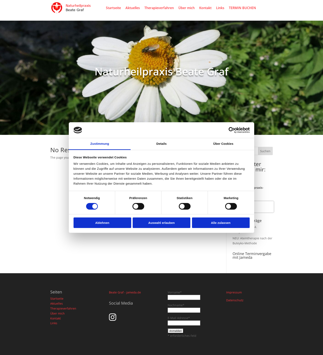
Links (220, 8)
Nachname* (176, 305)
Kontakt (205, 8)
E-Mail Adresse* (179, 318)
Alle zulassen (221, 222)
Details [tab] (161, 143)
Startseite (113, 8)
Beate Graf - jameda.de (125, 292)
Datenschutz (234, 300)
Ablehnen (102, 222)
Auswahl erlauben (161, 222)
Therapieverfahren (159, 8)
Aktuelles (132, 8)
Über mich (186, 8)
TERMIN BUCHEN (242, 8)
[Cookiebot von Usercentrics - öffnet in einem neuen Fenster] (232, 130)
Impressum (234, 292)
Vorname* (175, 292)
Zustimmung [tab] (99, 143)
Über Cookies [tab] (223, 143)
